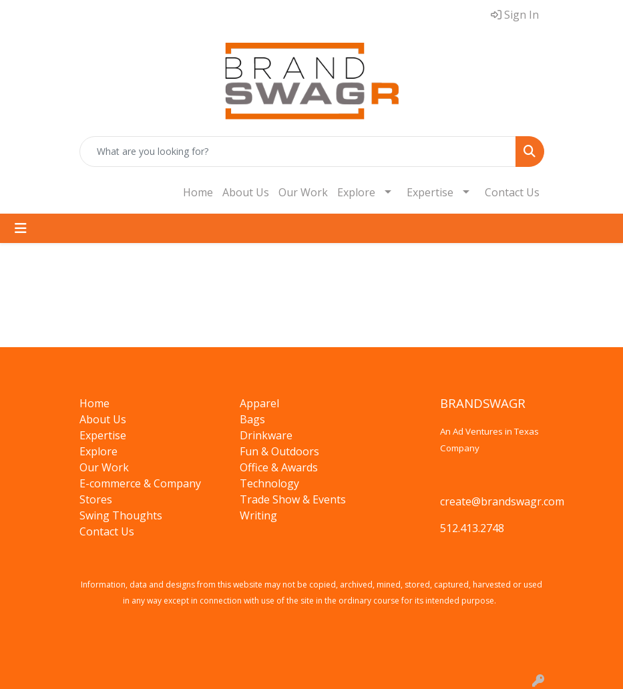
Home (198, 192)
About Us (245, 192)
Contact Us (512, 192)
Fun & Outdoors (279, 451)
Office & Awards (279, 467)
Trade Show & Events (293, 499)
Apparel (259, 403)
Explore (356, 192)
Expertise (430, 192)
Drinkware (266, 435)
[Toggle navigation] (21, 228)
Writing (258, 515)
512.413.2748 (472, 528)
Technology (269, 483)
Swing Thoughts (120, 515)
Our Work (303, 192)
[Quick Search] (297, 151)
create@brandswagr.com (502, 501)
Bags (252, 419)
